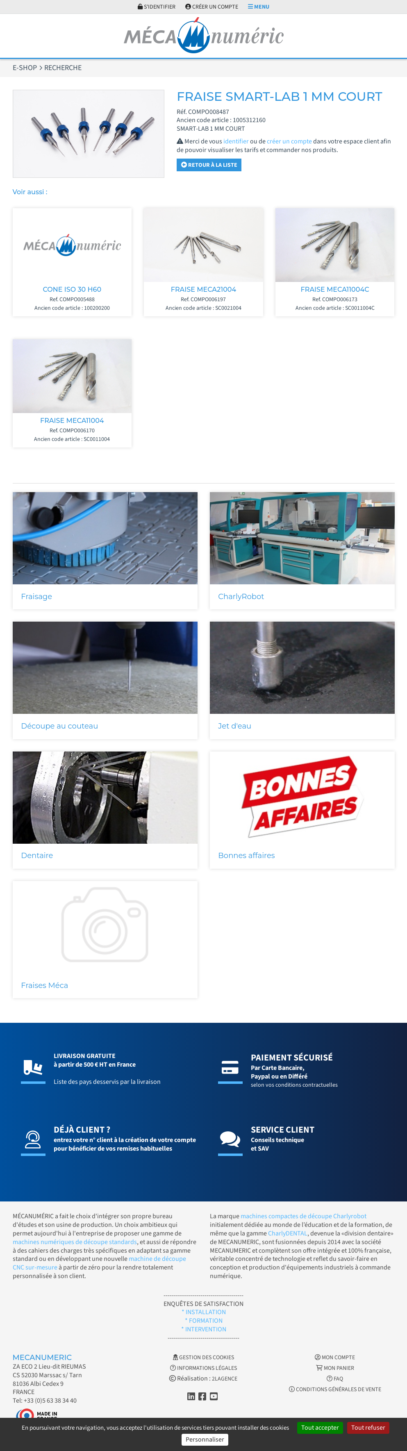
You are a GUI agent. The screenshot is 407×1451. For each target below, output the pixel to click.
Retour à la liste (209, 165)
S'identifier (156, 7)
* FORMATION (204, 1320)
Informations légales (203, 1368)
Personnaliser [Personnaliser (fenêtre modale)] (205, 1439)
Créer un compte (211, 7)
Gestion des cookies (203, 1357)
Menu (258, 7)
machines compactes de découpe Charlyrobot (303, 1216)
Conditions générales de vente (335, 1389)
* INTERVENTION (203, 1329)
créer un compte (289, 141)
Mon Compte (335, 1357)
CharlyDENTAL (287, 1233)
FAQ (335, 1379)
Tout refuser (368, 1427)
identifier (236, 141)
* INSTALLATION (204, 1312)
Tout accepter (320, 1427)
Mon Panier (335, 1368)
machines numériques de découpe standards (75, 1242)
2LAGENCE (224, 1379)
